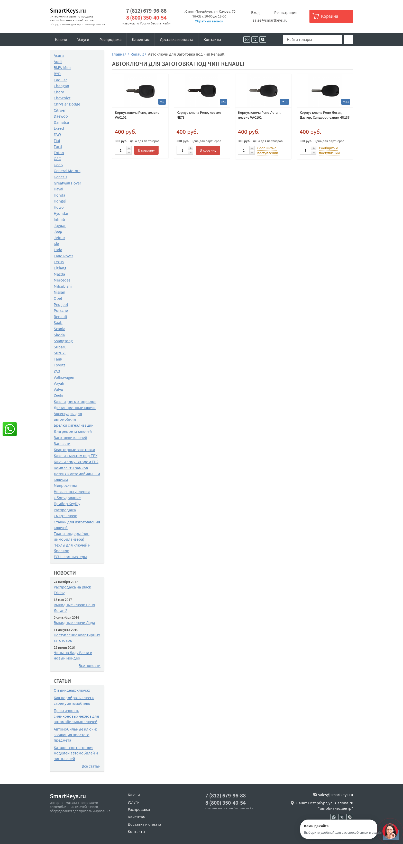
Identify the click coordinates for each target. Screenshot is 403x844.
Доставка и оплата (176, 39)
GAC (57, 158)
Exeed (59, 128)
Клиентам (141, 39)
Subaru (60, 346)
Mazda (59, 274)
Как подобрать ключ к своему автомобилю (74, 700)
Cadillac (60, 79)
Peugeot (61, 304)
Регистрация (285, 12)
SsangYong (63, 340)
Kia (56, 243)
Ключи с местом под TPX (75, 455)
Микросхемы (65, 485)
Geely (58, 164)
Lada (58, 249)
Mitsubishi (63, 286)
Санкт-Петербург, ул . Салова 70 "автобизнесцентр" (324, 805)
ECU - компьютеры (70, 556)
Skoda (59, 334)
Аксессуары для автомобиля (68, 416)
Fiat (57, 140)
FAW (57, 134)
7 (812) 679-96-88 (146, 10)
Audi (58, 61)
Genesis (60, 176)
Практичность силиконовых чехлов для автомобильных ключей (76, 716)
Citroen (60, 110)
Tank (58, 359)
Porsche (61, 310)
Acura (59, 55)
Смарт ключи (65, 515)
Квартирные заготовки (74, 449)
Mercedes (62, 280)
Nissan (59, 292)
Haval (58, 188)
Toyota (60, 364)
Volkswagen (64, 377)
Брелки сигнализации (74, 425)
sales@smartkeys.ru (270, 20)
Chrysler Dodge (67, 104)
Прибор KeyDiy (67, 503)
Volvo (58, 389)
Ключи (61, 39)
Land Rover (63, 255)
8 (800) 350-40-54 (146, 17)
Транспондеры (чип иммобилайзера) (71, 536)
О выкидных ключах (72, 690)
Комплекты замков (71, 467)
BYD (57, 73)
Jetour (59, 237)
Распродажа (110, 39)
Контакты (212, 39)
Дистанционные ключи (75, 407)
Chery (59, 91)
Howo (59, 207)
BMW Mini (62, 67)
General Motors (67, 170)
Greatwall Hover (67, 183)
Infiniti (59, 219)
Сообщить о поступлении (267, 150)
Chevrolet (62, 97)
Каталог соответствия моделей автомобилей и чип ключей (76, 753)
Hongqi (60, 201)
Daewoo (61, 116)
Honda (59, 195)
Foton (59, 152)
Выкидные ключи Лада (74, 622)
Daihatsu (61, 122)
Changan (61, 85)
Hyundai (61, 213)
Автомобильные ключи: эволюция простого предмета (75, 734)
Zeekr (59, 395)
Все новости (89, 665)
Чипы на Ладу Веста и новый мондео (73, 655)
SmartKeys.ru (68, 10)
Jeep (58, 231)
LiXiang (60, 267)
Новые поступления (72, 491)
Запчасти (62, 443)
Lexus (59, 261)
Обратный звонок (209, 21)
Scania (59, 328)
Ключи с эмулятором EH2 (76, 461)
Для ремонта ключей (73, 431)
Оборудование (67, 497)
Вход (255, 12)
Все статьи (91, 766)
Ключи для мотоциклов (75, 401)
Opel (58, 298)
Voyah (59, 383)
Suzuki (60, 352)
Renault (60, 316)
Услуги (83, 39)
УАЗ (57, 371)
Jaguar (60, 225)
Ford (58, 146)
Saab (58, 322)
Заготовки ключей (70, 437)
